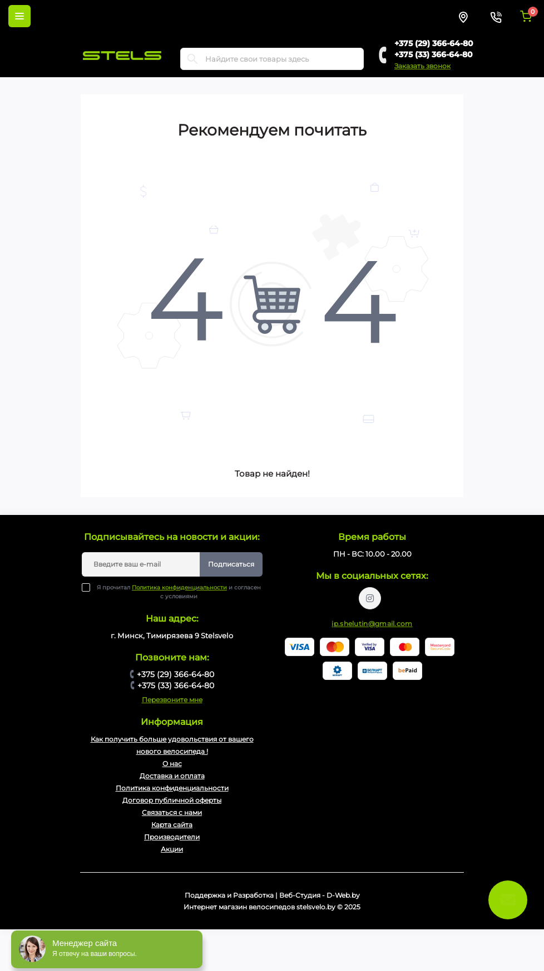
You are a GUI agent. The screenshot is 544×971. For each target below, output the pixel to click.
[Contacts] (495, 16)
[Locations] (463, 16)
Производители (172, 837)
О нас (172, 763)
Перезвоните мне (172, 699)
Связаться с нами (172, 812)
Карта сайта (171, 824)
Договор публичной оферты (171, 800)
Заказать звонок (422, 66)
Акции (172, 849)
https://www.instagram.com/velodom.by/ (370, 598)
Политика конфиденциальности (179, 587)
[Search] (192, 59)
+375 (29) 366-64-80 (433, 43)
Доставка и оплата (172, 776)
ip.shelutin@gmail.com (372, 623)
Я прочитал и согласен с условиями (178, 591)
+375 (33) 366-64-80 (433, 54)
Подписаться (231, 564)
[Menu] (19, 16)
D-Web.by (343, 895)
